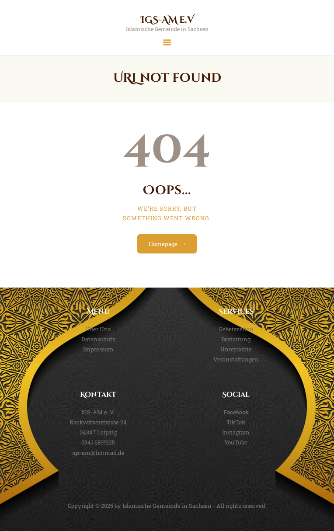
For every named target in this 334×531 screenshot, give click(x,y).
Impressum (98, 349)
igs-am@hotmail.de (98, 453)
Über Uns (98, 329)
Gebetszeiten (236, 329)
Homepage (163, 244)
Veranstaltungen (236, 359)
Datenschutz (98, 339)
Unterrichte (236, 349)
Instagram (236, 432)
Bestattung (235, 339)
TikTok (235, 422)
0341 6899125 (98, 442)
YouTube (235, 442)
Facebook (236, 412)
